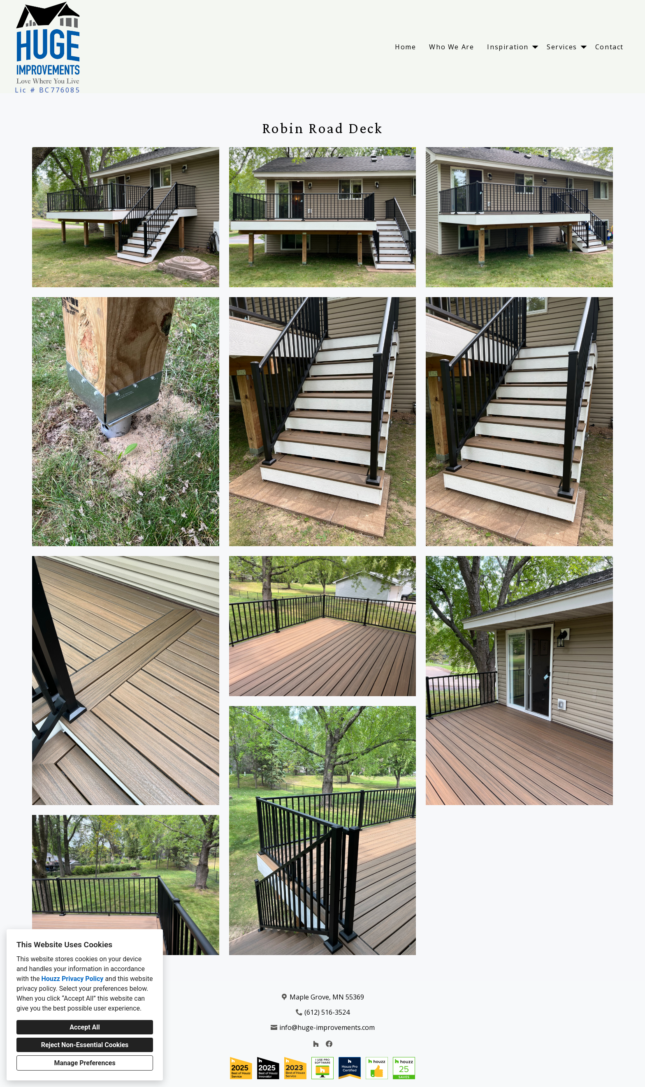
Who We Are (451, 46)
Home (405, 46)
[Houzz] (316, 1044)
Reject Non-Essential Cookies (85, 1045)
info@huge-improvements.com (327, 1027)
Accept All (85, 1027)
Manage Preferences (84, 1063)
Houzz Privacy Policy (72, 979)
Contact (609, 46)
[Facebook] (329, 1044)
